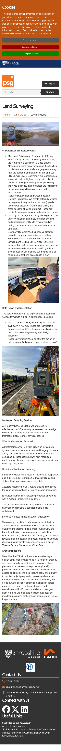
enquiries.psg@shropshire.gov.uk (23, 686)
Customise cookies (30, 40)
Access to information (13, 726)
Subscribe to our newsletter (16, 722)
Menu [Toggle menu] (52, 84)
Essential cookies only (30, 47)
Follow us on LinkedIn (24, 709)
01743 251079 (12, 681)
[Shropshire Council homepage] (10, 63)
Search (50, 92)
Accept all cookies (30, 54)
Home (6, 114)
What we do (20, 114)
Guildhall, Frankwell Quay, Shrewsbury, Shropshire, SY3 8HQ (31, 694)
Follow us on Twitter (15, 709)
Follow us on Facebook (6, 709)
